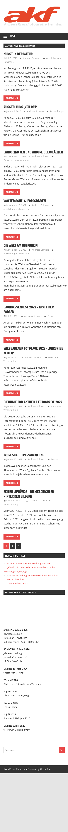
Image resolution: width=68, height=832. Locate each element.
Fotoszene (8, 61)
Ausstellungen (53, 58)
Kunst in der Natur (17, 54)
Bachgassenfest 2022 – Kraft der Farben (28, 309)
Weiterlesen (12, 98)
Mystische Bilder (15, 579)
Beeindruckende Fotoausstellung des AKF (29, 563)
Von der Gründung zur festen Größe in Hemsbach (33, 575)
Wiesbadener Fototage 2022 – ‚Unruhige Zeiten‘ (33, 350)
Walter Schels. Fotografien (24, 201)
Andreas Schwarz (32, 58)
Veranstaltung (22, 160)
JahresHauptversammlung (23, 455)
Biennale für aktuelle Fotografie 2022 (32, 402)
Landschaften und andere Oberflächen (33, 152)
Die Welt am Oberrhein (20, 245)
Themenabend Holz (17, 583)
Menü (12, 36)
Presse (51, 316)
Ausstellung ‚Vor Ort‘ (20, 107)
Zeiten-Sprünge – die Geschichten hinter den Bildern (28, 494)
